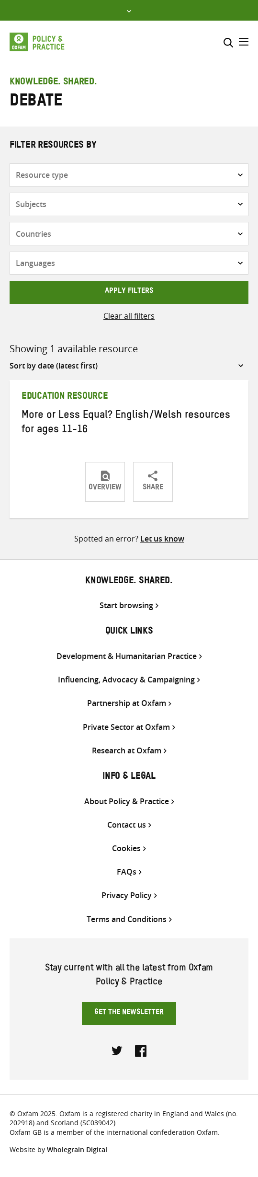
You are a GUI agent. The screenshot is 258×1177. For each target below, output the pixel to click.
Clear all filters (129, 316)
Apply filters (129, 292)
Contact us (126, 825)
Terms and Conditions (127, 919)
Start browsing (126, 605)
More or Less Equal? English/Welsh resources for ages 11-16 (126, 423)
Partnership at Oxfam (126, 703)
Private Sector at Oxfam (126, 727)
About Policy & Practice (126, 801)
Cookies (126, 848)
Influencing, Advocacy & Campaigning (126, 679)
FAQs (126, 872)
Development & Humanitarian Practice (126, 656)
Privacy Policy (126, 895)
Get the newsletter (129, 1013)
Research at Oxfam (126, 750)
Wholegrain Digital (77, 1149)
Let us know (162, 538)
